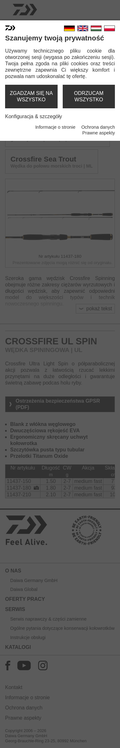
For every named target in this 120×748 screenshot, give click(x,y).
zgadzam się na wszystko (31, 96)
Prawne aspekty (98, 132)
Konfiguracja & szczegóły (33, 116)
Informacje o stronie (55, 127)
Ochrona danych (98, 127)
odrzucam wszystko (88, 96)
